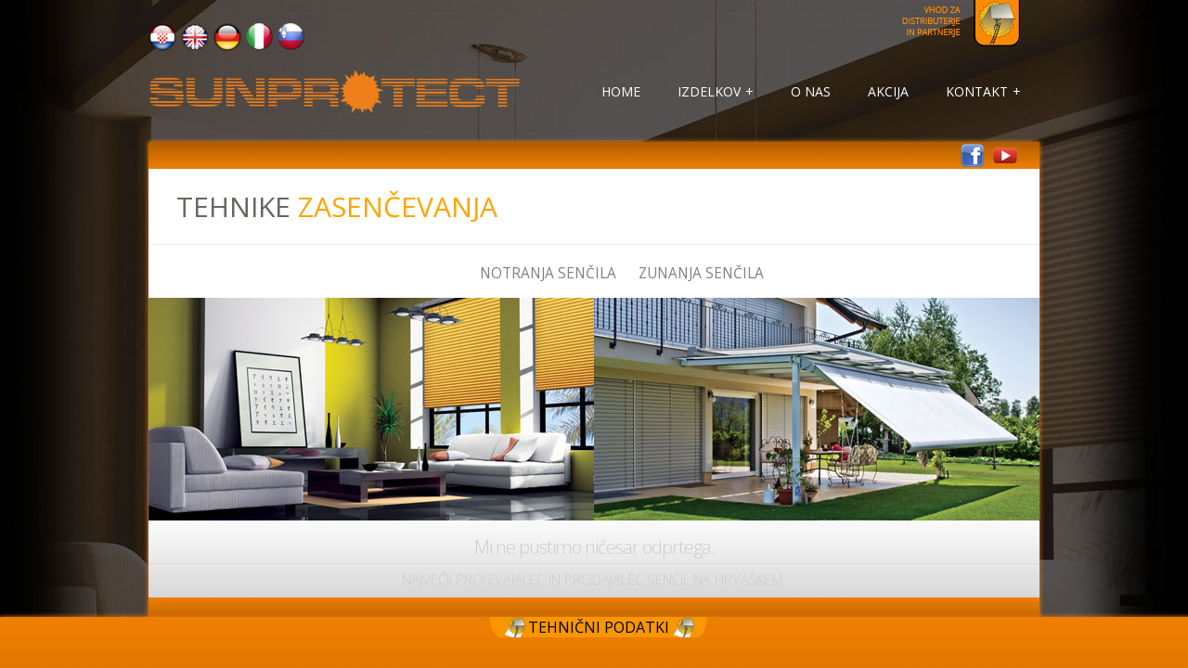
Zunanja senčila (701, 273)
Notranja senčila (548, 273)
